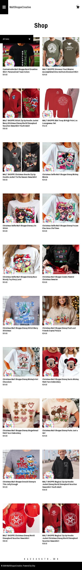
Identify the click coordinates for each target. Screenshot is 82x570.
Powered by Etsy (29, 566)
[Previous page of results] (25, 558)
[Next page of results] (57, 558)
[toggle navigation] (4, 7)
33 (54, 558)
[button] (16, 39)
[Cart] (77, 7)
